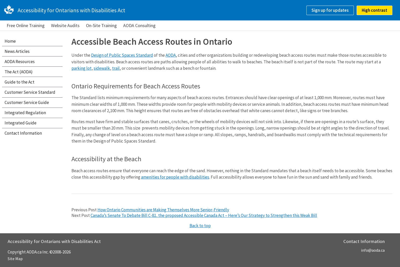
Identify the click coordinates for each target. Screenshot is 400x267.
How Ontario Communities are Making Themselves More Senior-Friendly (163, 210)
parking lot (81, 68)
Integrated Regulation (25, 112)
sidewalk (102, 68)
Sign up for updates (330, 10)
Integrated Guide (20, 123)
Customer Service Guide (27, 102)
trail (116, 68)
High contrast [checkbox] (374, 10)
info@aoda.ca (373, 250)
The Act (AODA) (19, 72)
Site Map (15, 258)
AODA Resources (20, 61)
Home (10, 41)
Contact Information (23, 133)
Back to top (200, 225)
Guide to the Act (19, 82)
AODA (171, 55)
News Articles (17, 51)
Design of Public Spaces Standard (122, 55)
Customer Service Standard (30, 92)
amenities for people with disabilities (175, 177)
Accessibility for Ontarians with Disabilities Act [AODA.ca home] (71, 10)
